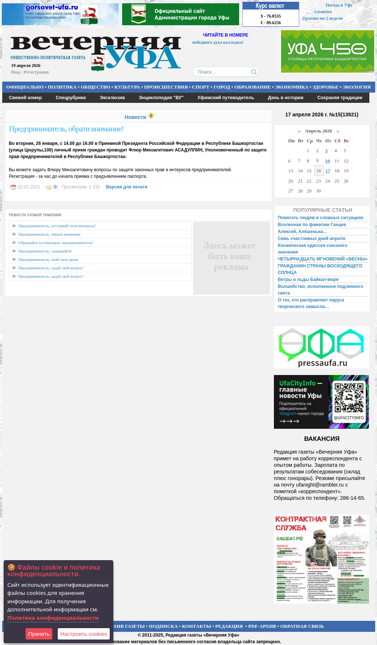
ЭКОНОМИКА (292, 87)
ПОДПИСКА (163, 626)
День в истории (286, 97)
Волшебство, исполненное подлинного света (320, 290)
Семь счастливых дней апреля (312, 238)
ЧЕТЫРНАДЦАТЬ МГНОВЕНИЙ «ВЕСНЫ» (323, 259)
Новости (135, 117)
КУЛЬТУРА (127, 87)
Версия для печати (126, 187)
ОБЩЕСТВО (95, 87)
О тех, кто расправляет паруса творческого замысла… (311, 303)
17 (327, 170)
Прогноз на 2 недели (322, 18)
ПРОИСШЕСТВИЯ (166, 87)
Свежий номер (25, 97)
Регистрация (36, 72)
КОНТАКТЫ (196, 626)
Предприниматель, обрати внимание (49, 234)
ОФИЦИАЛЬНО (25, 87)
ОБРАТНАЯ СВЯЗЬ (302, 626)
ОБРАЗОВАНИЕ (252, 87)
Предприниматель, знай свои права (48, 259)
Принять (39, 634)
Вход (15, 72)
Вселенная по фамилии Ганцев (312, 224)
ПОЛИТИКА (62, 87)
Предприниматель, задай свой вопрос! (51, 268)
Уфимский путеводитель (225, 97)
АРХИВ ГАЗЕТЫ (126, 626)
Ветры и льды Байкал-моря (308, 279)
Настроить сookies (83, 634)
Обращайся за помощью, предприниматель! (55, 242)
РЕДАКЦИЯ (229, 626)
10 (327, 161)
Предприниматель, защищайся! (45, 251)
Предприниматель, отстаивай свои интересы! (57, 226)
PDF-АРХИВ (262, 626)
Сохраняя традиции (339, 97)
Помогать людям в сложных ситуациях (321, 217)
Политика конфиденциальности (53, 617)
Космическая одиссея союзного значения (312, 249)
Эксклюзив (112, 97)
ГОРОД (222, 87)
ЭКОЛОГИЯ (357, 87)
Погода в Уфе (338, 5)
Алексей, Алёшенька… (302, 231)
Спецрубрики (71, 97)
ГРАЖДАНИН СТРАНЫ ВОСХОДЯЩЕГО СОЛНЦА (320, 269)
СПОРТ (201, 87)
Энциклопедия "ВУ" (161, 97)
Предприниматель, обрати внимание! (66, 128)
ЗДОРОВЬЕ (326, 87)
